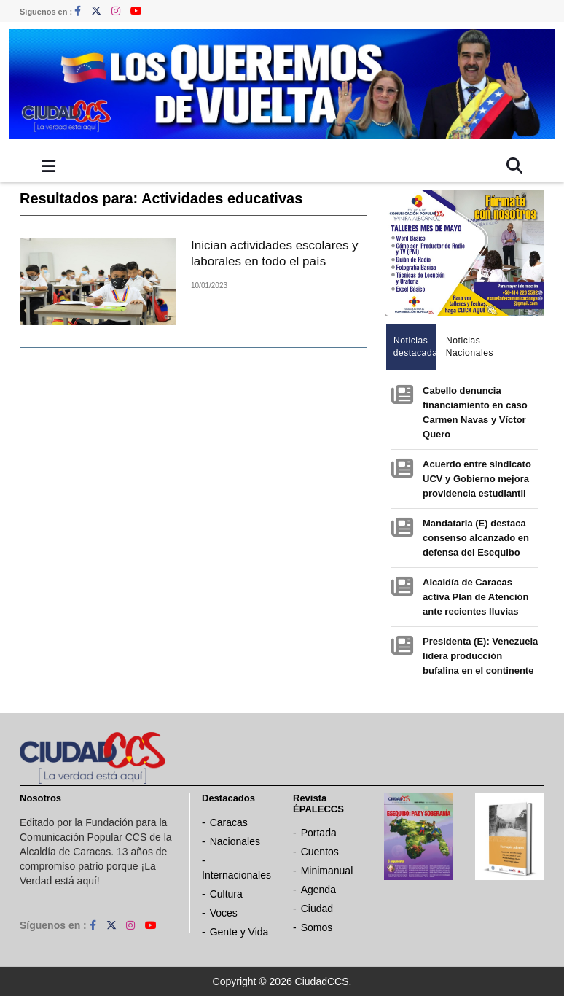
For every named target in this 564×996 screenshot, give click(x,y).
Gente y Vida (239, 932)
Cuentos (320, 851)
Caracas (229, 822)
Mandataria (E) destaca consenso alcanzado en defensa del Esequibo (476, 538)
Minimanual (327, 870)
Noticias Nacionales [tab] (467, 346)
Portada (319, 833)
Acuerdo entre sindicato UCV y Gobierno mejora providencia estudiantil (477, 479)
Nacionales (235, 841)
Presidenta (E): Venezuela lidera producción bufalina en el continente (480, 656)
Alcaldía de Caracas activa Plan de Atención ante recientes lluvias (475, 597)
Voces (224, 913)
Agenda (318, 889)
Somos (317, 927)
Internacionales (236, 875)
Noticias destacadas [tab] (414, 346)
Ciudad (317, 908)
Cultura (226, 894)
